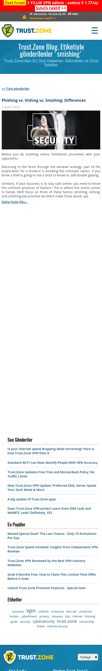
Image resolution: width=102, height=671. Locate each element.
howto (41, 489)
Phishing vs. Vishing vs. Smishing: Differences (44, 100)
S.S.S (57, 563)
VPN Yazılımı (19, 540)
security (25, 484)
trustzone (57, 474)
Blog (57, 555)
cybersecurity (44, 483)
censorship (86, 484)
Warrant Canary (22, 571)
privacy (44, 479)
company (57, 479)
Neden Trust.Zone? (70, 533)
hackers (14, 479)
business (18, 474)
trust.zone (67, 483)
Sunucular (17, 548)
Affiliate (15, 578)
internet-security (57, 489)
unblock (43, 474)
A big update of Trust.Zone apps (31, 362)
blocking (90, 479)
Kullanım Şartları (23, 555)
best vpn (71, 474)
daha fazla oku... (15, 202)
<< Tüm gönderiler (16, 89)
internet (77, 479)
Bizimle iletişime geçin (73, 540)
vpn (30, 473)
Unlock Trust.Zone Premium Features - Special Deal (46, 451)
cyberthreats (29, 479)
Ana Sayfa (17, 533)
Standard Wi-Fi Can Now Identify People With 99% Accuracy (52, 325)
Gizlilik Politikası (23, 563)
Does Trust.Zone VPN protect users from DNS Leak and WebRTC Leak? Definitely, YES (49, 373)
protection (85, 474)
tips (67, 479)
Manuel (60, 571)
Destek (59, 548)
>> (51, 8)
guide (14, 484)
